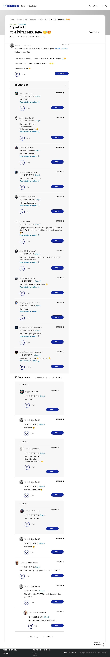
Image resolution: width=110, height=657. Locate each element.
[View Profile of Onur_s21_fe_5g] (24, 303)
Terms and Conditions (42, 650)
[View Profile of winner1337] (23, 251)
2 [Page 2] (40, 637)
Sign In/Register (94, 6)
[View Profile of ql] (19, 221)
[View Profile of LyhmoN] (21, 147)
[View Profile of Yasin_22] (18, 45)
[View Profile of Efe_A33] (22, 278)
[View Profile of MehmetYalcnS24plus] (26, 352)
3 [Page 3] (53, 378)
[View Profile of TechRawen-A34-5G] (25, 327)
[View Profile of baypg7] (21, 93)
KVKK (35, 655)
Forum (23, 6)
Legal (35, 653)
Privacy (6, 653)
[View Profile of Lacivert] (57, 49)
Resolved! (22, 24)
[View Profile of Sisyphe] (21, 118)
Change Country (69, 653)
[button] (65, 44)
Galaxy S (65, 49)
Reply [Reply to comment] (57, 108)
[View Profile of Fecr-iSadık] (23, 563)
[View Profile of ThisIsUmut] (22, 197)
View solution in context (28, 102)
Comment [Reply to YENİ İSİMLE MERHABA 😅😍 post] (61, 73)
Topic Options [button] (94, 32)
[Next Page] (59, 378)
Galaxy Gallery (32, 6)
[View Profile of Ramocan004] (23, 172)
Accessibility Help (10, 650)
